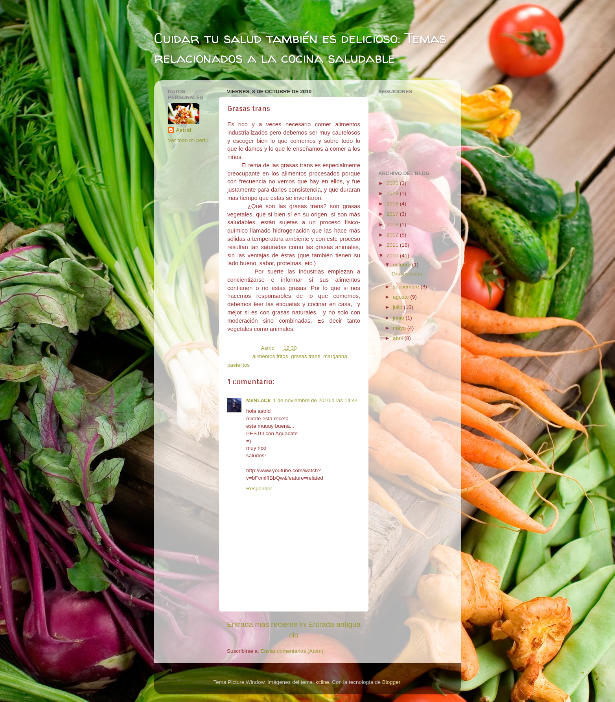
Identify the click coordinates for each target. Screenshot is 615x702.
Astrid (183, 130)
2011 (393, 245)
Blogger (391, 682)
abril (398, 338)
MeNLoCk (258, 400)
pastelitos (238, 365)
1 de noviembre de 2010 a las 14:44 (315, 400)
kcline (322, 682)
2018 (393, 204)
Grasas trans (407, 274)
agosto (401, 297)
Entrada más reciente (262, 624)
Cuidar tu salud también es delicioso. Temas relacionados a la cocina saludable (300, 47)
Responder (259, 488)
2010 (393, 256)
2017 (393, 214)
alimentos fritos (270, 356)
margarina (335, 356)
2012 (393, 235)
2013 (393, 224)
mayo (400, 328)
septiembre (407, 287)
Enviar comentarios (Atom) (292, 651)
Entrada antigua (334, 624)
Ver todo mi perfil (188, 140)
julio (398, 307)
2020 (393, 183)
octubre (402, 265)
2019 (393, 193)
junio (399, 318)
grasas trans (305, 356)
